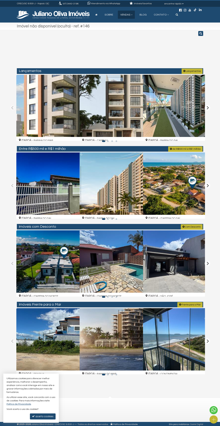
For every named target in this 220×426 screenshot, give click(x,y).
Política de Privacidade (125, 423)
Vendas (126, 14)
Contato (161, 14)
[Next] (207, 107)
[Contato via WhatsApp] (214, 410)
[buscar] (165, 50)
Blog (143, 14)
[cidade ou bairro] (140, 50)
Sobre (109, 14)
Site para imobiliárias (179, 423)
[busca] (177, 15)
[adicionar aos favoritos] (73, 135)
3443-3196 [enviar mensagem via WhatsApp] (70, 4)
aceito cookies (42, 416)
